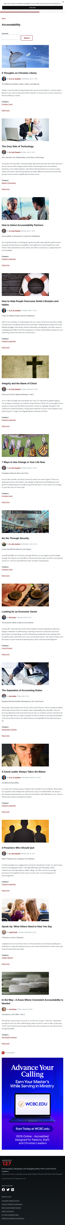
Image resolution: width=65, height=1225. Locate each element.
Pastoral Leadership (9, 259)
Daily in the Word (8, 1211)
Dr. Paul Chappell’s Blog (10, 1215)
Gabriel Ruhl (13, 932)
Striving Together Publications (12, 1204)
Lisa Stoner (12, 1009)
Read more (6, 110)
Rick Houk (12, 617)
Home (4, 18)
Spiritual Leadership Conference (13, 1218)
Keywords (5, 33)
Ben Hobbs (12, 696)
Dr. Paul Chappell (14, 152)
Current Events (7, 648)
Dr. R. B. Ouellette (15, 79)
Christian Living (7, 104)
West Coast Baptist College (11, 1208)
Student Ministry (7, 958)
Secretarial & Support (9, 729)
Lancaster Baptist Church (10, 1201)
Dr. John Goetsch (14, 544)
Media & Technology (9, 183)
